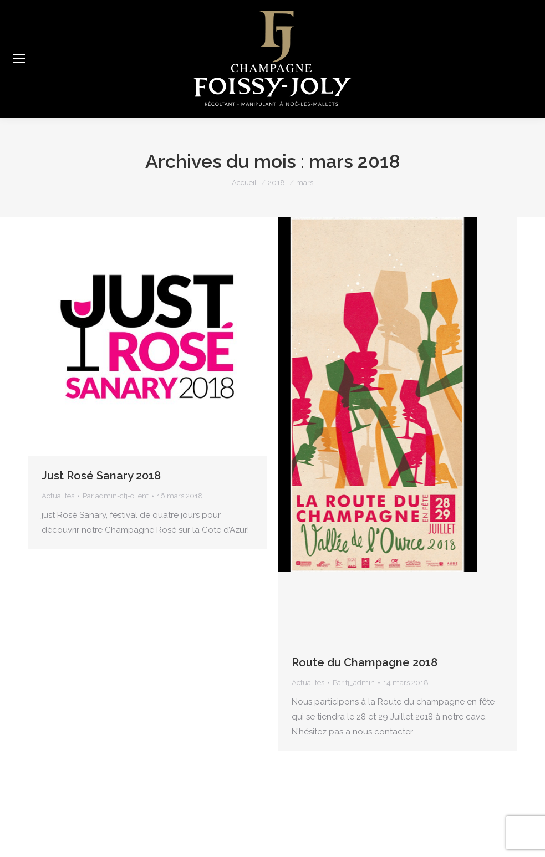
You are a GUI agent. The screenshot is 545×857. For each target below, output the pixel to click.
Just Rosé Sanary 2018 (101, 475)
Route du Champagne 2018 (364, 662)
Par (116, 496)
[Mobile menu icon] (19, 59)
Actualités (58, 496)
